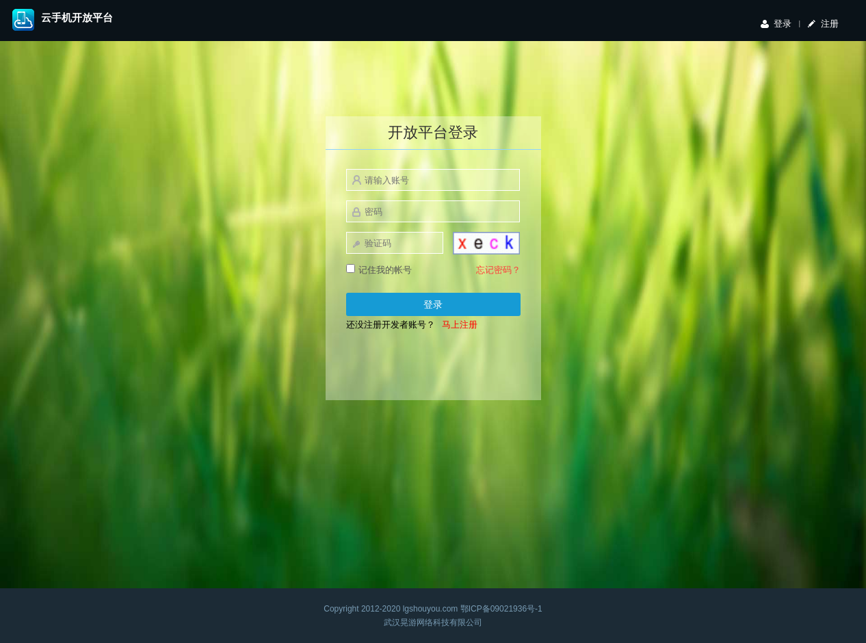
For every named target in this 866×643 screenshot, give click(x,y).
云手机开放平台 (77, 17)
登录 (782, 23)
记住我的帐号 (379, 269)
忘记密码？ (498, 270)
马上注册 (459, 324)
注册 (830, 23)
